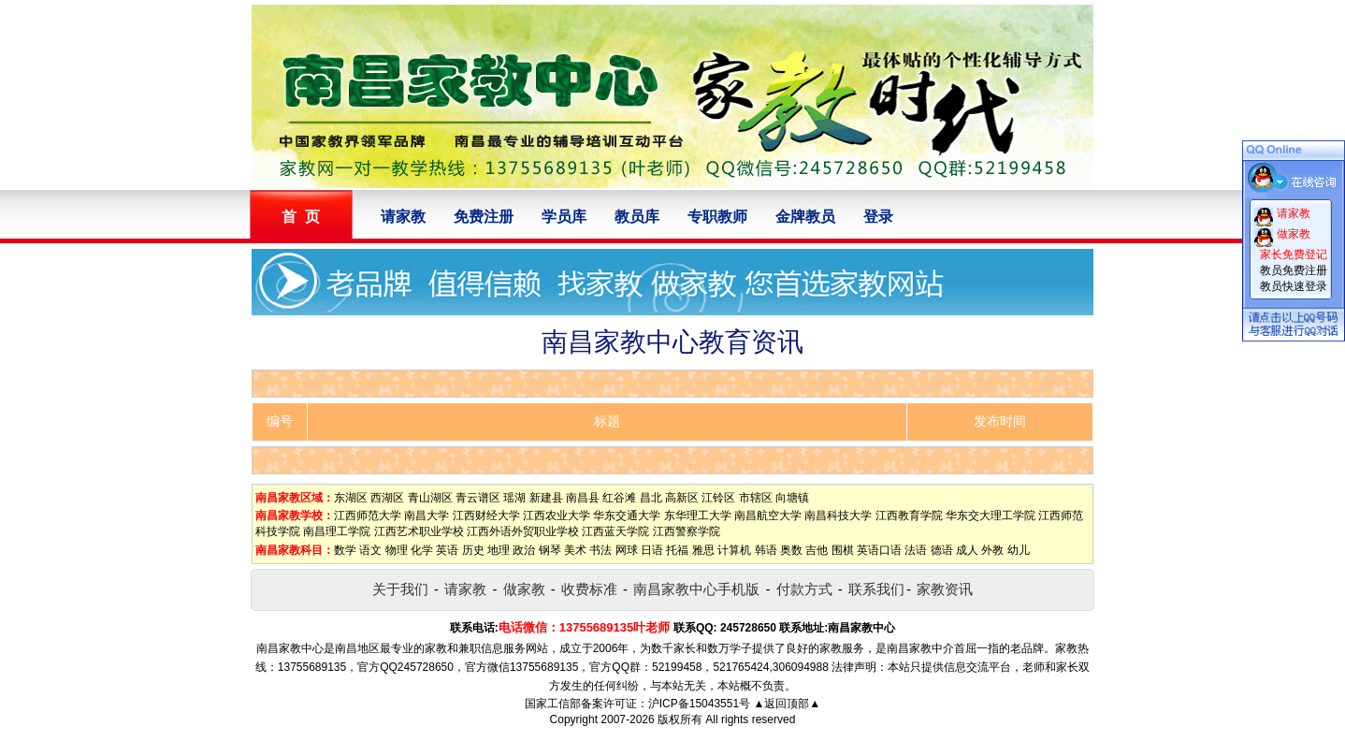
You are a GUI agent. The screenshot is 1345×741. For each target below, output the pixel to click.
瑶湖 (514, 497)
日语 (652, 550)
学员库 (564, 217)
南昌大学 (426, 515)
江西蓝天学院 (615, 531)
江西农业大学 (556, 515)
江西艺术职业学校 (419, 531)
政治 (524, 550)
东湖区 (351, 497)
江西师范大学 (367, 515)
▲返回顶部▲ (786, 703)
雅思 (703, 550)
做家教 (524, 589)
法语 (915, 550)
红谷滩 (619, 497)
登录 (878, 217)
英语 (447, 550)
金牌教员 (805, 217)
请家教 (403, 217)
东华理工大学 (697, 515)
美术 (575, 550)
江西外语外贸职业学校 (523, 531)
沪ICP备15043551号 (699, 703)
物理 (396, 550)
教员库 (637, 217)
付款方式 (804, 589)
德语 (942, 550)
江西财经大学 (486, 515)
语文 (370, 550)
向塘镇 (792, 497)
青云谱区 (478, 497)
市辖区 (756, 497)
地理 (498, 550)
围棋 (843, 550)
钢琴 (550, 550)
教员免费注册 (1293, 270)
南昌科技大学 (838, 515)
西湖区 (387, 497)
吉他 (816, 550)
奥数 (791, 550)
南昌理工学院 (336, 531)
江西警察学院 (686, 531)
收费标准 (589, 589)
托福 (677, 550)
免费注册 (483, 217)
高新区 (682, 497)
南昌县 (583, 497)
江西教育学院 (909, 515)
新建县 (546, 497)
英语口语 (879, 550)
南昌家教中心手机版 (696, 589)
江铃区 (718, 497)
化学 (422, 550)
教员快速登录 (1293, 286)
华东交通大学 (626, 515)
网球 (626, 550)
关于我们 (400, 589)
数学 (345, 550)
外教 (992, 550)
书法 (600, 550)
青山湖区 (430, 497)
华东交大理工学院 (990, 515)
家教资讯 (945, 589)
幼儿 (1018, 550)
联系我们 (876, 589)
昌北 (651, 497)
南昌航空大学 (768, 515)
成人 (967, 550)
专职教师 (717, 217)
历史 (473, 550)
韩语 (766, 550)
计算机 (734, 550)
